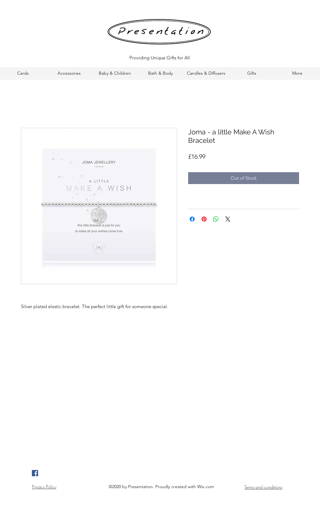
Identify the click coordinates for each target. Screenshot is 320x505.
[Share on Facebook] (192, 219)
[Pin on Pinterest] (204, 219)
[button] (23, 73)
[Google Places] (35, 473)
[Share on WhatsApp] (216, 219)
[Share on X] (228, 219)
